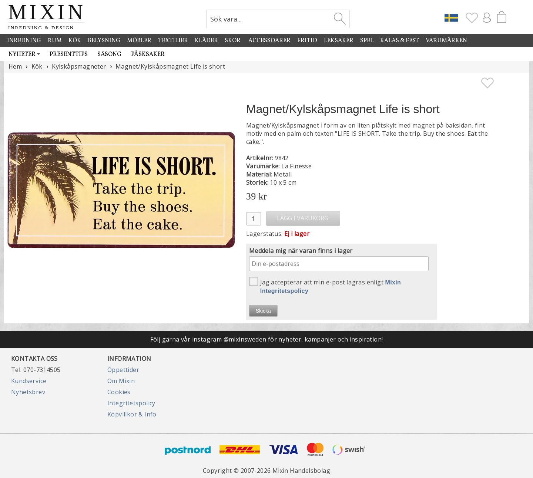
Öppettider (123, 370)
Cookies (119, 392)
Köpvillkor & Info (132, 414)
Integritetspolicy (131, 403)
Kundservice (28, 381)
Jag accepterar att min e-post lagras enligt (325, 285)
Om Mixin (121, 381)
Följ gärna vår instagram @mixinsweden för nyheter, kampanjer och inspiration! (266, 339)
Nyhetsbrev (28, 392)
